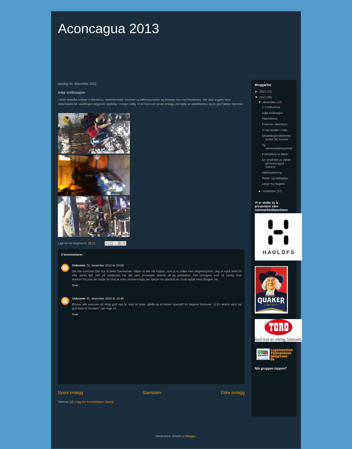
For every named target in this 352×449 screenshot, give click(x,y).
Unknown (78, 265)
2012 (263, 97)
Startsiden (152, 392)
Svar (75, 285)
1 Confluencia (271, 107)
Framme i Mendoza (274, 124)
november (270, 191)
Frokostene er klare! (275, 154)
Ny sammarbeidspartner (277, 146)
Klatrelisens (269, 118)
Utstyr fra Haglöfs (273, 184)
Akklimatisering (272, 172)
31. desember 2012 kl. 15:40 (105, 298)
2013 (263, 91)
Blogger (191, 436)
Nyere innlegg (70, 392)
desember (270, 102)
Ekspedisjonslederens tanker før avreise (276, 137)
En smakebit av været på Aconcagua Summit (276, 163)
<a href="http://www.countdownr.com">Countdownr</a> (92, 59)
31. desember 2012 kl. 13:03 (105, 265)
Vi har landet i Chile (274, 130)
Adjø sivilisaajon (272, 113)
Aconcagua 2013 (108, 28)
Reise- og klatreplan (275, 178)
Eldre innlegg (233, 392)
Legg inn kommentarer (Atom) (93, 402)
